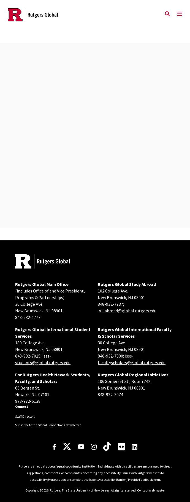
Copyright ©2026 (36, 490)
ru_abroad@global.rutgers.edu (127, 310)
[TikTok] (107, 446)
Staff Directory (25, 416)
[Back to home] (52, 262)
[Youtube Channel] (81, 446)
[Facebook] (54, 447)
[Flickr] (121, 446)
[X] (67, 446)
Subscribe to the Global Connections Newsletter (48, 425)
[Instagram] (94, 447)
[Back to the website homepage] (33, 15)
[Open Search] (167, 14)
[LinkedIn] (134, 447)
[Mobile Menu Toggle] (179, 14)
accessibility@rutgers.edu (47, 479)
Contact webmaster (151, 490)
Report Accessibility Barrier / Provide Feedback (121, 479)
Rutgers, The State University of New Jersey (80, 490)
